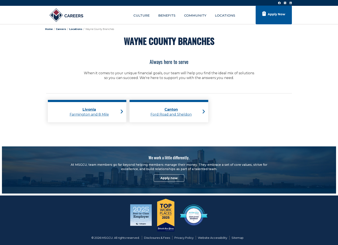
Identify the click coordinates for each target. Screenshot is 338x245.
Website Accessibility (212, 237)
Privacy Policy (184, 237)
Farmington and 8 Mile (89, 111)
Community (195, 15)
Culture (141, 15)
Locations (225, 15)
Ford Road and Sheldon (171, 111)
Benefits (166, 15)
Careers (61, 29)
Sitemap (238, 237)
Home (49, 29)
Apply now (169, 178)
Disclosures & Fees (157, 237)
